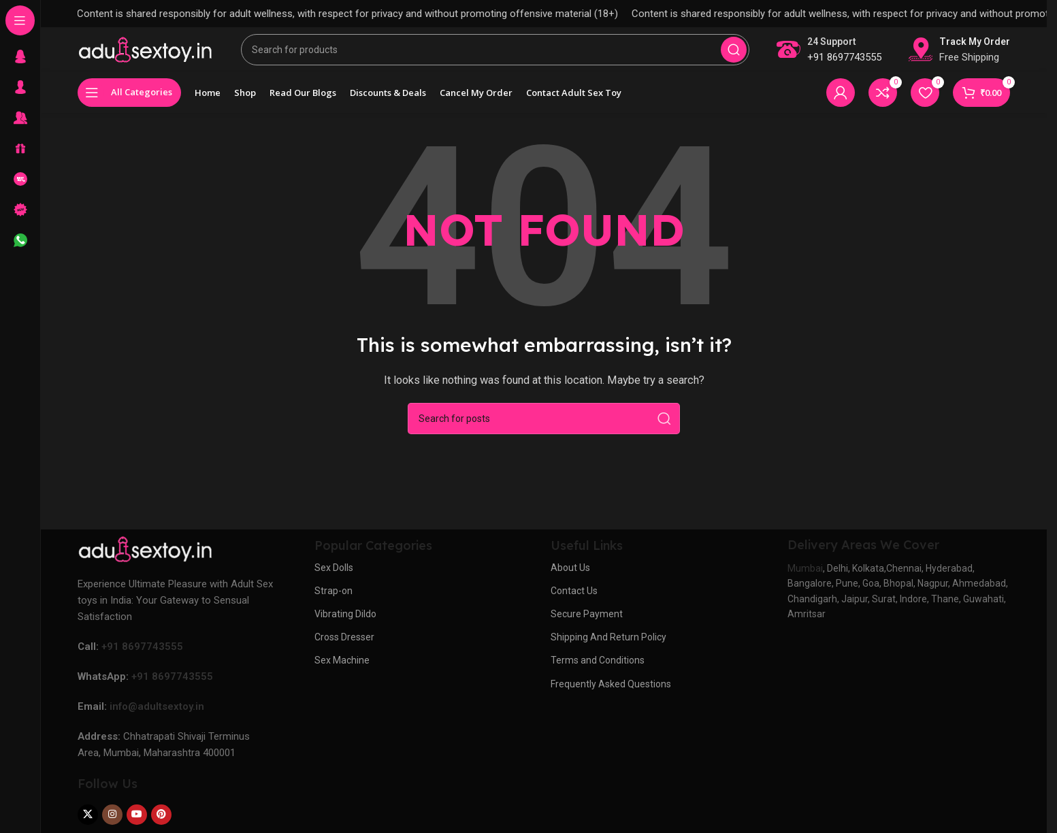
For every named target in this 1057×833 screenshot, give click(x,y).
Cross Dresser (344, 646)
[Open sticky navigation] (129, 102)
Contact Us (574, 600)
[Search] (495, 54)
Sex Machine (342, 670)
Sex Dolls (333, 577)
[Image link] (146, 558)
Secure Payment (587, 623)
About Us (570, 577)
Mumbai (805, 577)
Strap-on (333, 600)
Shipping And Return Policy (608, 646)
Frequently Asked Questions (611, 693)
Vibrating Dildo (345, 623)
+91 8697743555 (844, 62)
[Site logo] (146, 54)
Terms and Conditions (598, 670)
